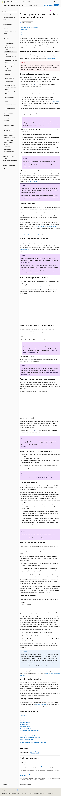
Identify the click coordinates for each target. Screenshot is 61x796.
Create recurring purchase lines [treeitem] (10, 105)
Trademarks (3, 795)
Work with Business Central (26, 739)
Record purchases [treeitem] (9, 51)
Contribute (24, 793)
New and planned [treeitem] (6, 19)
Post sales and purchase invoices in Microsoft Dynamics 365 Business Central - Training (40, 766)
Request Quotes (24, 715)
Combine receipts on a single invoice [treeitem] (9, 69)
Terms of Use (50, 793)
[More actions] (59, 10)
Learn (21, 10)
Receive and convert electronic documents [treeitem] (9, 78)
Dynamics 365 (28, 10)
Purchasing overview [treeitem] (9, 41)
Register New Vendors (54, 101)
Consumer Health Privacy (39, 793)
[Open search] (54, 2)
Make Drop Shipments (42, 286)
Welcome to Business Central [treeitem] (9, 17)
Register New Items (25, 249)
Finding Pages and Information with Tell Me (30, 737)
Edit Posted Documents (40, 704)
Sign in (57, 1)
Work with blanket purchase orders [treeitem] (11, 92)
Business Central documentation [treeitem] (9, 14)
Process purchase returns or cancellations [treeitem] (11, 73)
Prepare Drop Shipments (26, 718)
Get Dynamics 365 (48, 5)
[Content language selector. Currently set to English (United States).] (7, 790)
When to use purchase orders (27, 32)
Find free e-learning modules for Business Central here (33, 742)
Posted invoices (24, 29)
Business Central (36, 10)
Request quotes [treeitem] (8, 54)
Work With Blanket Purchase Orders (45, 477)
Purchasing (22, 720)
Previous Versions (12, 793)
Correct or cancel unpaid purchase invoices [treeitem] (10, 65)
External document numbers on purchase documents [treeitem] (11, 96)
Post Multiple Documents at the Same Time (30, 730)
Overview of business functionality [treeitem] (8, 28)
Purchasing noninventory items (27, 31)
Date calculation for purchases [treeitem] (9, 82)
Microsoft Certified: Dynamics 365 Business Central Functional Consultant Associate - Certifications (39, 775)
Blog (18, 793)
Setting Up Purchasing (25, 722)
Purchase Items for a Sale (26, 717)
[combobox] (9, 12)
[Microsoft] (2, 2)
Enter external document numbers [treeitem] (10, 100)
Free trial (57, 5)
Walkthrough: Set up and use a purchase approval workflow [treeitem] (10, 47)
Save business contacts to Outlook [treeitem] (10, 88)
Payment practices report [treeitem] (10, 108)
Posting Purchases (32, 181)
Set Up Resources (25, 262)
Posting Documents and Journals (28, 734)
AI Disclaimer (4, 793)
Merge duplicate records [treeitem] (10, 85)
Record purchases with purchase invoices (29, 27)
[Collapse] (16, 9)
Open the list (29, 235)
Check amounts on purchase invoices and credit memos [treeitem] (11, 60)
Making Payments (51, 58)
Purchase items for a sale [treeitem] (10, 56)
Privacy (29, 793)
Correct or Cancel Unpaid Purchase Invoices (46, 226)
